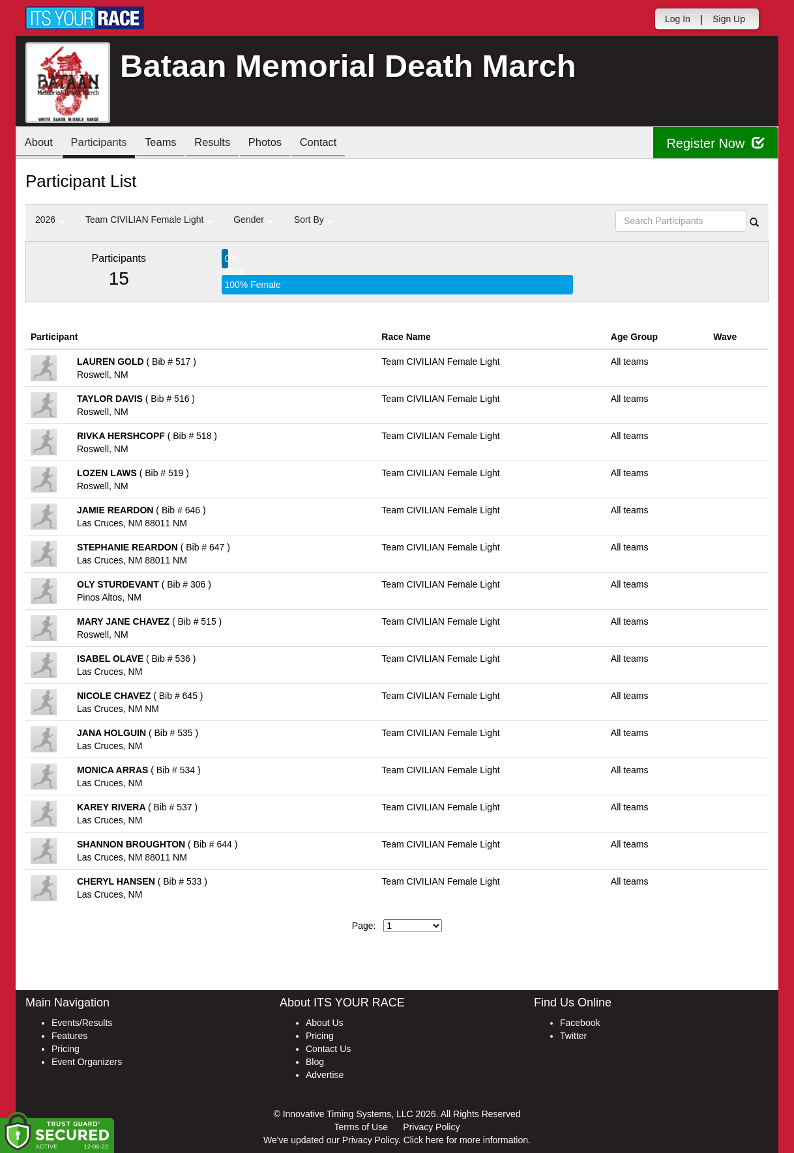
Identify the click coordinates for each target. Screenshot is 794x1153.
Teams (170, 143)
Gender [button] (253, 219)
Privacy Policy (431, 1127)
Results (225, 143)
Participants (104, 143)
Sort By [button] (313, 219)
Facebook (580, 1023)
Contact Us (328, 1049)
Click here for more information (466, 1140)
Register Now (715, 142)
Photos (281, 143)
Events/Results (81, 1023)
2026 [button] (50, 219)
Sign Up (729, 19)
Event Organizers (86, 1062)
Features (69, 1036)
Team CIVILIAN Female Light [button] (149, 219)
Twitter (573, 1036)
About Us (325, 1023)
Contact (338, 143)
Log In (677, 19)
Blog (315, 1062)
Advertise (325, 1075)
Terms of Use (361, 1127)
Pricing (65, 1049)
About (40, 143)
